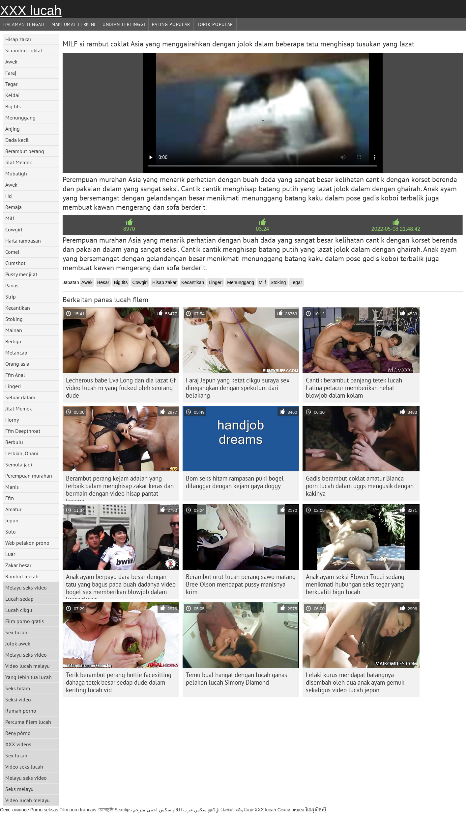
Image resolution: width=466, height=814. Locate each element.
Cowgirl (13, 229)
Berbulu (14, 442)
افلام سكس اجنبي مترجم (157, 809)
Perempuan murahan (28, 475)
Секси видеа (291, 809)
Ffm (9, 498)
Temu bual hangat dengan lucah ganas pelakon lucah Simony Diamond (236, 678)
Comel (12, 252)
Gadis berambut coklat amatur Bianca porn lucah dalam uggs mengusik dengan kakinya (360, 485)
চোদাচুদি (105, 809)
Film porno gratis (24, 621)
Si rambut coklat (23, 50)
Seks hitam (17, 688)
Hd (8, 196)
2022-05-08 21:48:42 (396, 229)
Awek (11, 61)
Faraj (10, 72)
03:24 (262, 229)
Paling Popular (171, 24)
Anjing (12, 128)
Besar (103, 282)
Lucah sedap (19, 598)
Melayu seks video (26, 587)
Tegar (11, 84)
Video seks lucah (24, 766)
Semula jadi (18, 464)
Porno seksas (44, 809)
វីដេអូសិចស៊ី (316, 809)
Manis (12, 487)
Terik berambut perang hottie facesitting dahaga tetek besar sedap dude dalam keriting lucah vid (118, 682)
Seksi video (18, 699)
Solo (10, 531)
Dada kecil (17, 140)
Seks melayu (19, 789)
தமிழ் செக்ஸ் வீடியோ (230, 809)
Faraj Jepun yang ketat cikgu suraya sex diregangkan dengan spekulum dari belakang (238, 387)
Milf (9, 218)
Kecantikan (17, 307)
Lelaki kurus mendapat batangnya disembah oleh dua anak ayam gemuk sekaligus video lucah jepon (355, 682)
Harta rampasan (23, 240)
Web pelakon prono (27, 542)
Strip (10, 296)
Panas (11, 285)
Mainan (13, 330)
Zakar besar (18, 565)
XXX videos (18, 744)
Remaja (13, 207)
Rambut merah (22, 576)
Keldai (12, 95)
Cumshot (15, 263)
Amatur (13, 509)
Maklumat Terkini (73, 24)
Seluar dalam (20, 397)
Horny (12, 419)
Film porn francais (77, 809)
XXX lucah (31, 10)
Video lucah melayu (27, 666)
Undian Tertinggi (123, 24)
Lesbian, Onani (21, 453)
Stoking (14, 319)
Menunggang (20, 117)
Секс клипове (14, 809)
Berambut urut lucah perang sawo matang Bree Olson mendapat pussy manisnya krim (241, 584)
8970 (129, 229)
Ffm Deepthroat (22, 431)
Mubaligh (16, 173)
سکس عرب (195, 809)
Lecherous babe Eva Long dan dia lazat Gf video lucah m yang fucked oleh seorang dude (121, 387)
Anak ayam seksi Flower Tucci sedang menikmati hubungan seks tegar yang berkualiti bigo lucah (355, 584)
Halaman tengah (23, 24)
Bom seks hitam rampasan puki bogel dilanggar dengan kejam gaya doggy (235, 482)
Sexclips (122, 809)
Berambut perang (24, 151)
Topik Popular (215, 24)
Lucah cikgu (18, 610)
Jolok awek (17, 643)
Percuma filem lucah (28, 722)
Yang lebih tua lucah (28, 677)
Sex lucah (16, 632)
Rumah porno (20, 710)
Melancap (16, 352)
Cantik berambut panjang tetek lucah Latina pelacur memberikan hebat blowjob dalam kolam (354, 387)
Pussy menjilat (21, 274)
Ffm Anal (15, 375)
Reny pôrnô (18, 733)
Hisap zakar (18, 39)
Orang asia (17, 363)
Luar (10, 554)
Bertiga (13, 341)
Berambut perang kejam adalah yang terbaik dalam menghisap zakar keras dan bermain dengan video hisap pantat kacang (120, 487)
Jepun (11, 520)
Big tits (13, 106)
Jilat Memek (18, 162)
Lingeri (13, 386)
